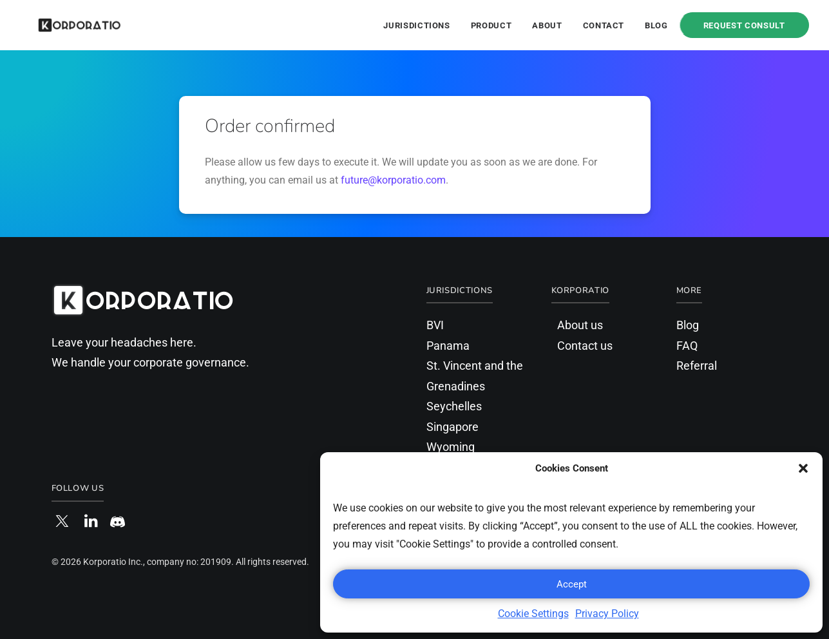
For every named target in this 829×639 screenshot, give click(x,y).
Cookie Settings (533, 613)
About (547, 25)
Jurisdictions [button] (416, 25)
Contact (604, 25)
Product (491, 25)
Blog (656, 25)
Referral (696, 365)
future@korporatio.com (393, 180)
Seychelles (454, 406)
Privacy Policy (607, 613)
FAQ (687, 345)
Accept (572, 584)
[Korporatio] (63, 25)
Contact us (585, 345)
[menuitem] (421, 25)
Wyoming (450, 446)
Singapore (452, 427)
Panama (448, 345)
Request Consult (744, 25)
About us (580, 325)
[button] (803, 468)
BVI (435, 325)
